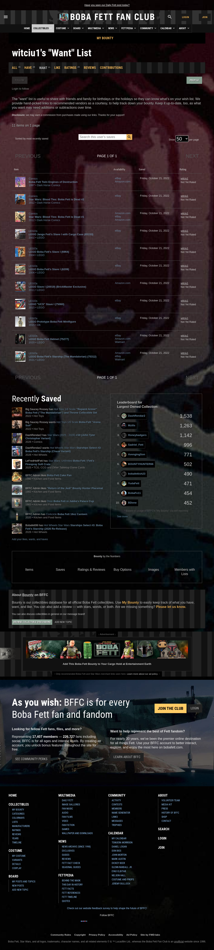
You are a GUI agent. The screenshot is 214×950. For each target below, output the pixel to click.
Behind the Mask (71, 880)
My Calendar (119, 838)
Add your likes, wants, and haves (30, 539)
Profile (194, 80)
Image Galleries (71, 804)
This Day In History (72, 884)
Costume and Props (123, 879)
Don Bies (116, 850)
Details (16, 864)
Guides (65, 854)
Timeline (17, 842)
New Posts (18, 885)
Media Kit (167, 804)
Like (57, 68)
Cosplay (16, 868)
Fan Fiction (68, 825)
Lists (15, 822)
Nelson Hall (119, 875)
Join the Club (170, 708)
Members (117, 808)
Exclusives (68, 850)
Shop (164, 816)
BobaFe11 (131, 493)
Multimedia (96, 28)
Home (27, 28)
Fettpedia (129, 28)
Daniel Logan (119, 846)
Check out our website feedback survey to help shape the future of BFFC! (107, 908)
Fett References (71, 892)
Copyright (79, 934)
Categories (18, 813)
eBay (118, 178)
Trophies (117, 825)
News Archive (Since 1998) (76, 846)
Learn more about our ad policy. (142, 674)
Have (28, 68)
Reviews (90, 68)
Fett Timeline (69, 897)
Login (185, 17)
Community (148, 28)
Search (163, 829)
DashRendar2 (133, 416)
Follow (19, 80)
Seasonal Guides (71, 867)
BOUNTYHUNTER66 (137, 464)
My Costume (19, 855)
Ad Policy (131, 934)
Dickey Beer (118, 863)
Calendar (167, 28)
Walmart (120, 342)
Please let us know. (171, 607)
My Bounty (105, 38)
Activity (116, 800)
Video (65, 821)
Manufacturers (21, 826)
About (184, 28)
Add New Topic (63, 622)
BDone (129, 502)
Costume (63, 28)
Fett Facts (68, 888)
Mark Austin (119, 859)
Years (15, 838)
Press (165, 808)
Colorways (18, 817)
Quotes (66, 901)
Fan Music (67, 808)
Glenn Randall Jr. (122, 867)
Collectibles (42, 28)
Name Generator (121, 812)
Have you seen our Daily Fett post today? (107, 5)
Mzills (128, 425)
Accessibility (115, 934)
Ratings (70, 68)
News (113, 28)
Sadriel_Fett (132, 444)
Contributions (111, 68)
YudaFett (130, 483)
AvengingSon (133, 454)
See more (122, 516)
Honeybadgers (134, 435)
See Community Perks (31, 759)
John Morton (119, 854)
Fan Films (67, 816)
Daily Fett (67, 800)
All (14, 68)
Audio (65, 812)
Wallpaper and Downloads (77, 833)
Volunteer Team (171, 800)
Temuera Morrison (122, 842)
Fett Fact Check (71, 863)
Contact (166, 821)
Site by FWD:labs (150, 934)
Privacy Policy (97, 934)
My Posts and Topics (23, 881)
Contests (117, 804)
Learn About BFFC (127, 757)
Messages (117, 821)
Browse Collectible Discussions (32, 622)
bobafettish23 (133, 473)
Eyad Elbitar (119, 871)
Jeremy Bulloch (121, 883)
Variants (17, 860)
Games (65, 829)
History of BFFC (170, 812)
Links (115, 816)
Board (78, 28)
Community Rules (61, 934)
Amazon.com (122, 181)
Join (204, 17)
